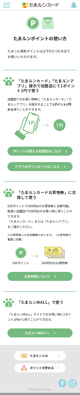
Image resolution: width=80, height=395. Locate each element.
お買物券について (37, 276)
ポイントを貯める (42, 367)
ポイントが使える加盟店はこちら (37, 151)
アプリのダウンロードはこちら (37, 166)
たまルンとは (39, 355)
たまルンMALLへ (37, 332)
